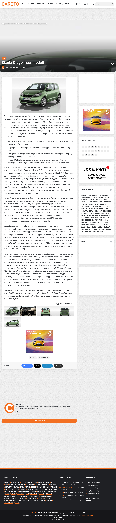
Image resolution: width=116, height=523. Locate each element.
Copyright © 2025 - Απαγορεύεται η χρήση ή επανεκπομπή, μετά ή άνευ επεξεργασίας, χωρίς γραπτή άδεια (51, 515)
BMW (95, 197)
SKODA (33, 358)
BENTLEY (89, 197)
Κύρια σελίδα (6, 23)
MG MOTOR (98, 220)
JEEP (90, 211)
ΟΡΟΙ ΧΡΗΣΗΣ (41, 513)
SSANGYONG (85, 229)
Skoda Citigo (44, 358)
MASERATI (90, 218)
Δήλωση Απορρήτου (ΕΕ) (65, 513)
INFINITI (104, 209)
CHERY (83, 202)
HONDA (89, 209)
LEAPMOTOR (85, 215)
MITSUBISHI (85, 222)
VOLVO (102, 231)
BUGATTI (102, 197)
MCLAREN (106, 218)
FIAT (101, 206)
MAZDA (98, 218)
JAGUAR (84, 211)
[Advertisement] (39, 384)
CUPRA (85, 204)
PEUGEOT (106, 222)
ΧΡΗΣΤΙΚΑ (51, 4)
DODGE (102, 204)
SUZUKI (101, 229)
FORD (106, 206)
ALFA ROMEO (93, 195)
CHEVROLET (102, 200)
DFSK (96, 204)
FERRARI (96, 206)
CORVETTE (107, 202)
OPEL (99, 222)
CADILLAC (84, 200)
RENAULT (92, 224)
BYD (108, 197)
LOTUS (99, 215)
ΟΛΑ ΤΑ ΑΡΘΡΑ (15, 23)
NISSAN (93, 222)
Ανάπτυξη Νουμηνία (58, 517)
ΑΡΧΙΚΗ (23, 4)
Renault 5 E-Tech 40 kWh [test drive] (73, 492)
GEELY (83, 209)
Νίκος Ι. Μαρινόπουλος (93, 482)
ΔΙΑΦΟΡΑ (59, 4)
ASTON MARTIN (104, 195)
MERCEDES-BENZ (87, 220)
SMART (106, 227)
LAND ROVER (105, 213)
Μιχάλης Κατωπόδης (93, 491)
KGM (95, 211)
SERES (94, 227)
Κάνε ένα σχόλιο (39, 421)
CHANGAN (93, 200)
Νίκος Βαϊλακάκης (92, 488)
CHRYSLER (91, 202)
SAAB (83, 227)
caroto (6, 67)
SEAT (88, 227)
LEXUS (93, 215)
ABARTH (84, 195)
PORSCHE (84, 224)
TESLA (107, 229)
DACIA (91, 204)
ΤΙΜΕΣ (67, 4)
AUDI (83, 197)
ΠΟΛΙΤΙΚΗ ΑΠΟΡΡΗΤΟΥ (52, 513)
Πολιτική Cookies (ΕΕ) (79, 513)
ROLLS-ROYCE (102, 224)
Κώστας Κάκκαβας (92, 485)
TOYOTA (84, 231)
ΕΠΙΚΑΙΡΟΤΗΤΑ (24, 23)
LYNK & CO (106, 215)
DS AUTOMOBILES (43, 487)
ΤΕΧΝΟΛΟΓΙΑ (41, 4)
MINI (105, 220)
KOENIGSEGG (106, 211)
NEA (31, 23)
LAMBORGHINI (87, 213)
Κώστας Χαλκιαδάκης (93, 493)
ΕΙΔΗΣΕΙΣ (31, 4)
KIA (99, 211)
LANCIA (96, 213)
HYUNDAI (97, 209)
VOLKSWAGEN (93, 231)
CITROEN (99, 202)
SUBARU (94, 229)
